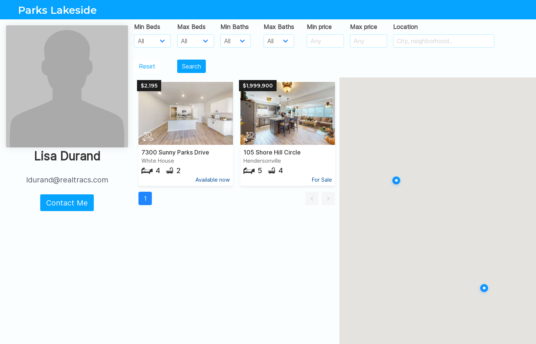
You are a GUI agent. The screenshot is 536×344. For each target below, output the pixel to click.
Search (191, 66)
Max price (363, 27)
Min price (319, 27)
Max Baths (279, 27)
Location (405, 27)
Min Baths (234, 27)
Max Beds (191, 27)
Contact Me (67, 202)
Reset (147, 66)
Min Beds (147, 27)
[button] (312, 198)
